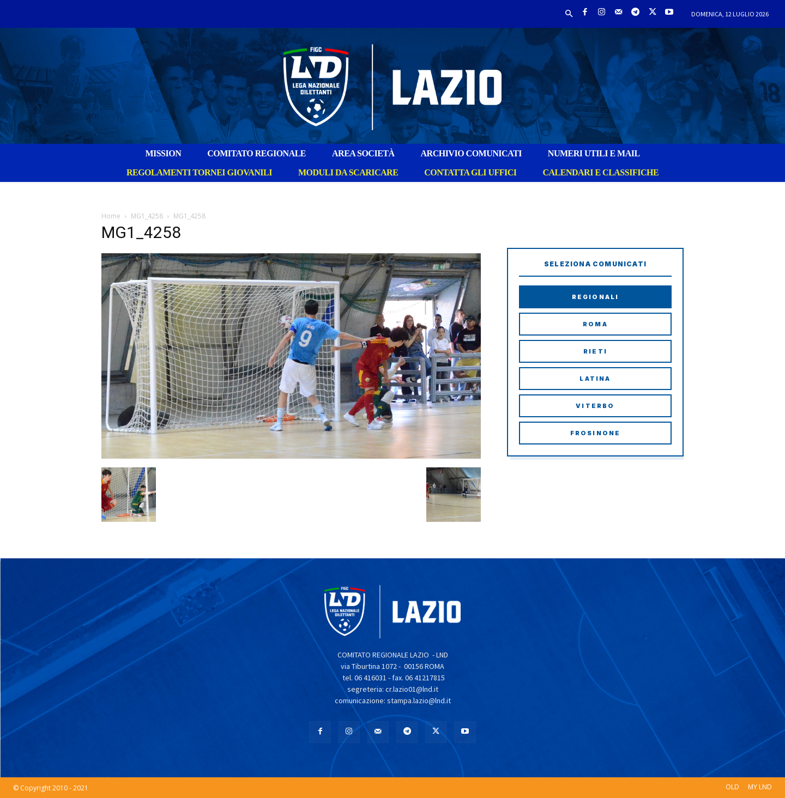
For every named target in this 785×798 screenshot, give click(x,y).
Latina (595, 378)
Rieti (595, 351)
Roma (595, 324)
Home (110, 216)
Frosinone (595, 433)
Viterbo (595, 406)
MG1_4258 (147, 216)
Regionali (595, 297)
